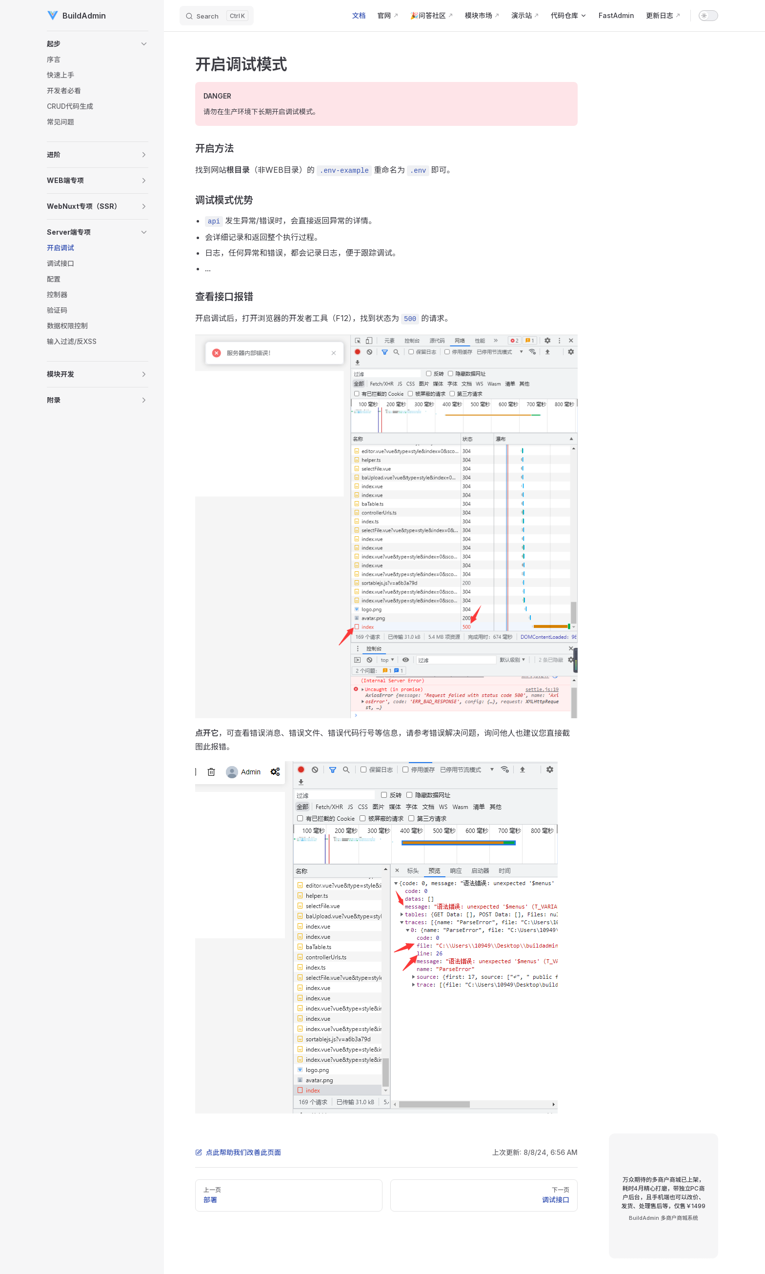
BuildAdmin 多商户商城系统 (663, 1217)
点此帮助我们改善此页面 (238, 1152)
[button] (97, 44)
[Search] (217, 15)
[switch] (708, 15)
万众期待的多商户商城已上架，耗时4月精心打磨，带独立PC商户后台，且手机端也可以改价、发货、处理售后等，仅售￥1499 (663, 1193)
